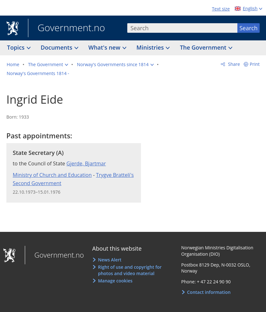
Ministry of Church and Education (52, 174)
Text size (221, 9)
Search (249, 28)
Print (255, 64)
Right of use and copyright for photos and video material (130, 270)
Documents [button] (57, 47)
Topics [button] (16, 47)
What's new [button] (105, 47)
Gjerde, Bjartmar (86, 163)
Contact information (209, 292)
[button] (48, 64)
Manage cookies (115, 281)
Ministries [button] (150, 47)
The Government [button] (204, 47)
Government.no (66, 28)
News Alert (110, 260)
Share (233, 64)
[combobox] (182, 28)
